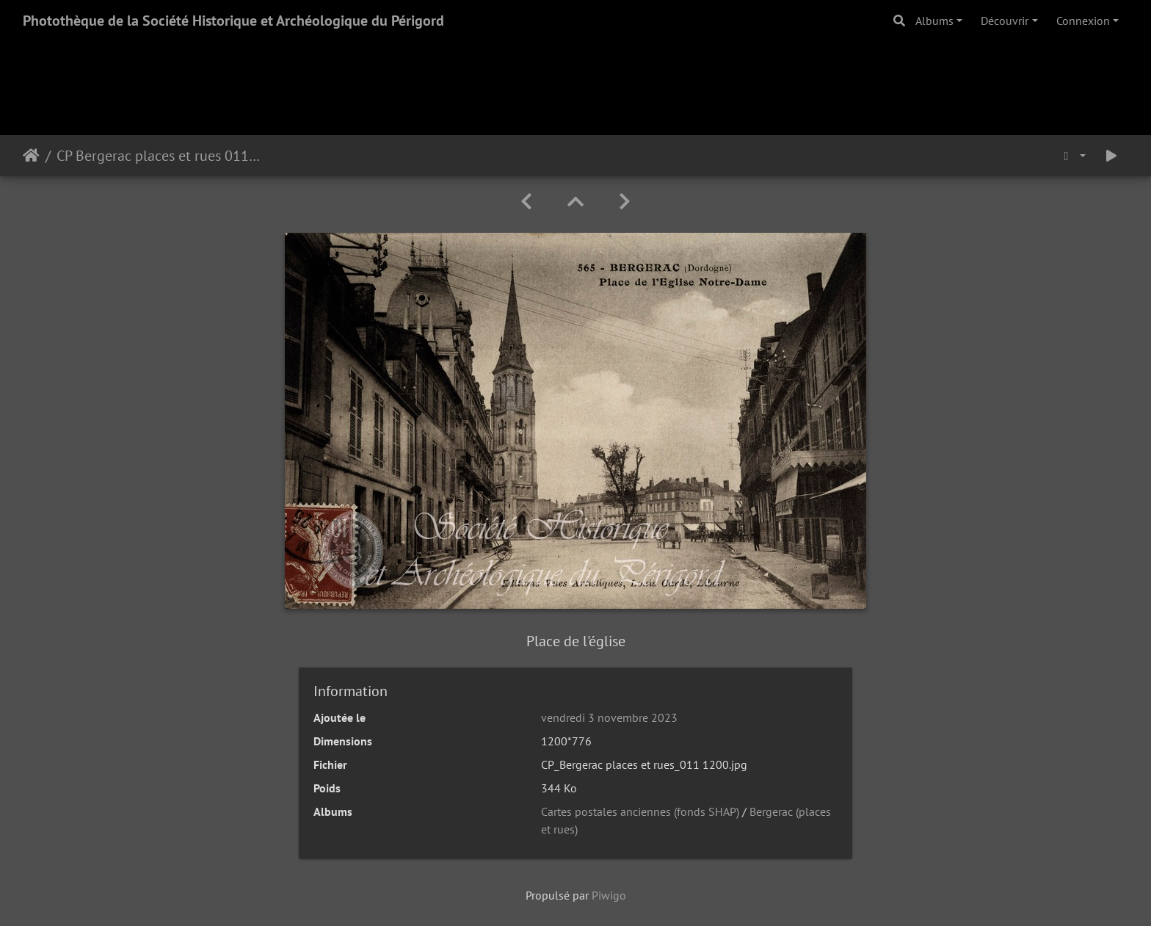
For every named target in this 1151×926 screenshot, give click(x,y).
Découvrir (1004, 20)
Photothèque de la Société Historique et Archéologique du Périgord (233, 20)
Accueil (31, 156)
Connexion (1083, 20)
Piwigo (609, 895)
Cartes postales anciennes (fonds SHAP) (640, 811)
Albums (934, 20)
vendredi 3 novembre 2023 (609, 717)
